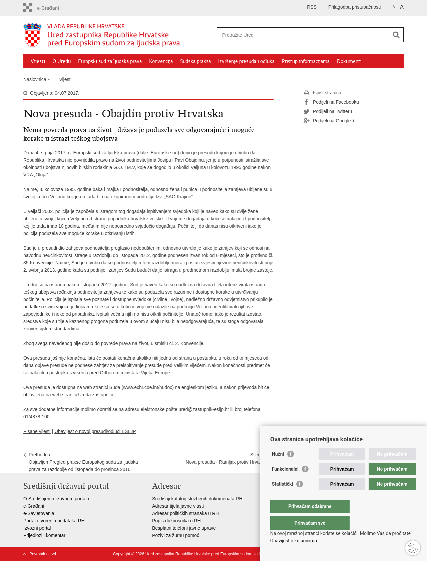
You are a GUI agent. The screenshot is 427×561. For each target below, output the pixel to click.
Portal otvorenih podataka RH (54, 520)
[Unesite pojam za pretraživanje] (303, 34)
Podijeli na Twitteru (328, 112)
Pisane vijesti (37, 431)
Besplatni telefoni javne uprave (184, 528)
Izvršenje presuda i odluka (246, 61)
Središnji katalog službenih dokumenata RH (197, 498)
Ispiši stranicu (322, 93)
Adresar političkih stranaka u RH (185, 513)
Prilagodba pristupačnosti (354, 7)
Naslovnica (34, 79)
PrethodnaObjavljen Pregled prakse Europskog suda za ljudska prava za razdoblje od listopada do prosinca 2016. (83, 462)
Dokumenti (349, 61)
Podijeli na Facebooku (331, 102)
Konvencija (161, 61)
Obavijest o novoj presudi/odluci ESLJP (95, 431)
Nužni (278, 467)
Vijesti (38, 61)
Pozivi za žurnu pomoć (175, 535)
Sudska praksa (195, 61)
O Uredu (61, 61)
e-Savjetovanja (38, 513)
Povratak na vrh (43, 554)
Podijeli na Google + (329, 121)
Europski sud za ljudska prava (110, 61)
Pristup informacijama (306, 61)
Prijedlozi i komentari (44, 535)
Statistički (282, 497)
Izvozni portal (37, 528)
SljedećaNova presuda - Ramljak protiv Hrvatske (227, 458)
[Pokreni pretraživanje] (396, 34)
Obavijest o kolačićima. (294, 540)
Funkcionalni (285, 482)
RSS (312, 7)
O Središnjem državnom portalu (56, 498)
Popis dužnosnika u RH (176, 520)
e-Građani (33, 506)
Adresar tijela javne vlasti (178, 506)
